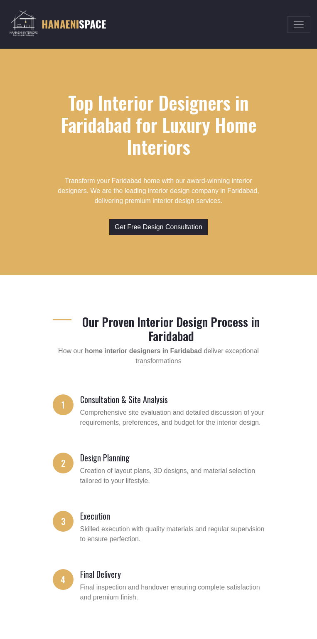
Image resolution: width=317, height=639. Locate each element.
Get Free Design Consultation (158, 226)
